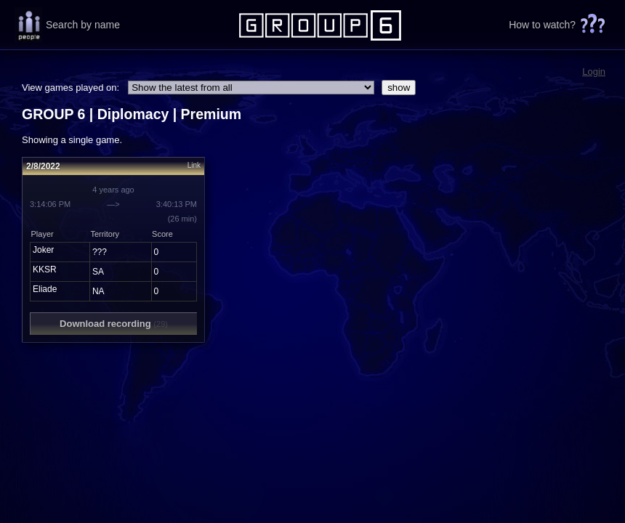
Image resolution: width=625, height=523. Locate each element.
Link (194, 165)
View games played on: (70, 87)
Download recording (114, 323)
